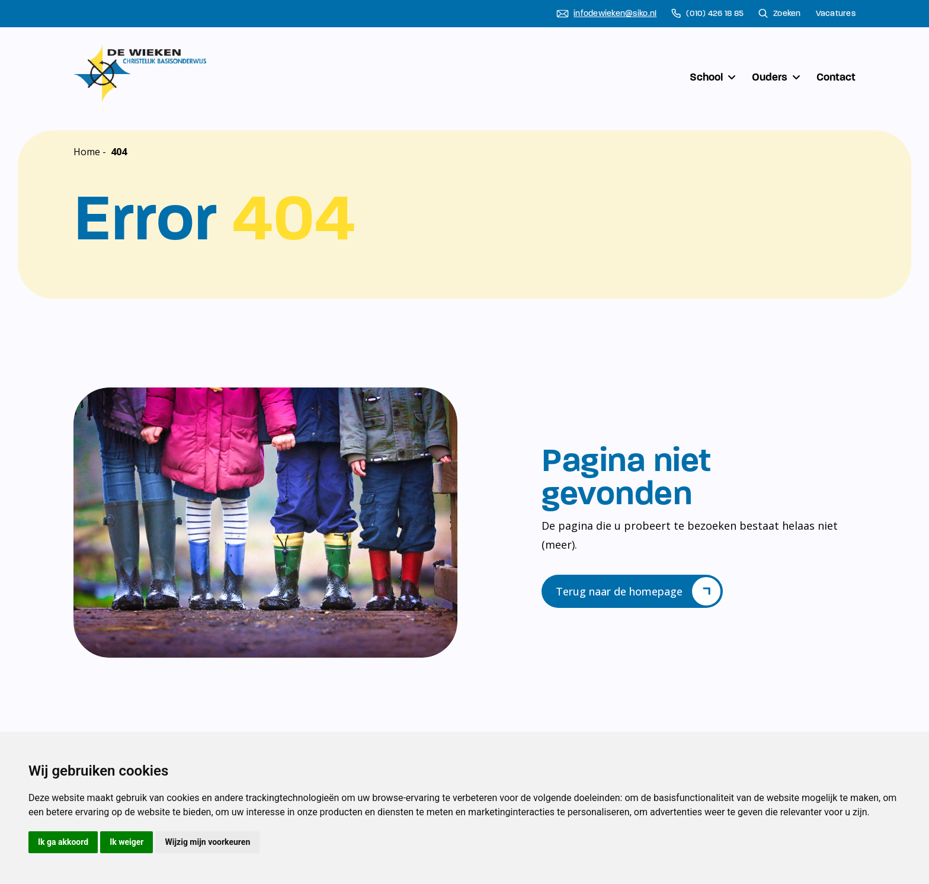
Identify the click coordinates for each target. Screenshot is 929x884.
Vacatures (836, 13)
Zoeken (779, 13)
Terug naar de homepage (638, 591)
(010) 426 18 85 (707, 13)
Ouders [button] (777, 77)
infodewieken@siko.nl (606, 13)
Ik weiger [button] (126, 842)
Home (86, 151)
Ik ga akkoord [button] (63, 842)
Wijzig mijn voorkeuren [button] (207, 842)
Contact (836, 77)
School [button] (714, 77)
